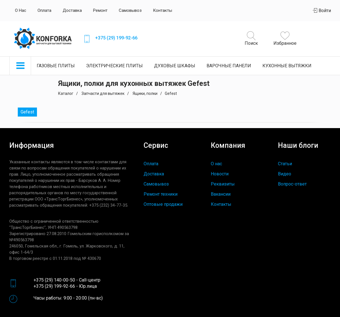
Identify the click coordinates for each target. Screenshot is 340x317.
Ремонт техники (160, 194)
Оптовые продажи (163, 204)
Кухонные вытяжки (287, 65)
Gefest (27, 112)
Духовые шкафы (174, 65)
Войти (322, 10)
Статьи (285, 163)
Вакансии (221, 194)
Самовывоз (130, 10)
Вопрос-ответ (292, 184)
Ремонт (100, 10)
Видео (284, 174)
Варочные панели (229, 65)
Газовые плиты (56, 65)
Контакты (162, 10)
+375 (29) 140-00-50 (54, 280)
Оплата (44, 10)
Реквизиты (223, 184)
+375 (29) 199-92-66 (116, 38)
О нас (20, 10)
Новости (220, 174)
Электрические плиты (114, 65)
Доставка (72, 10)
